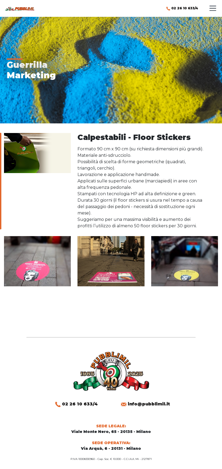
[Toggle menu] (212, 7)
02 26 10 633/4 (182, 8)
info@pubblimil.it (145, 404)
